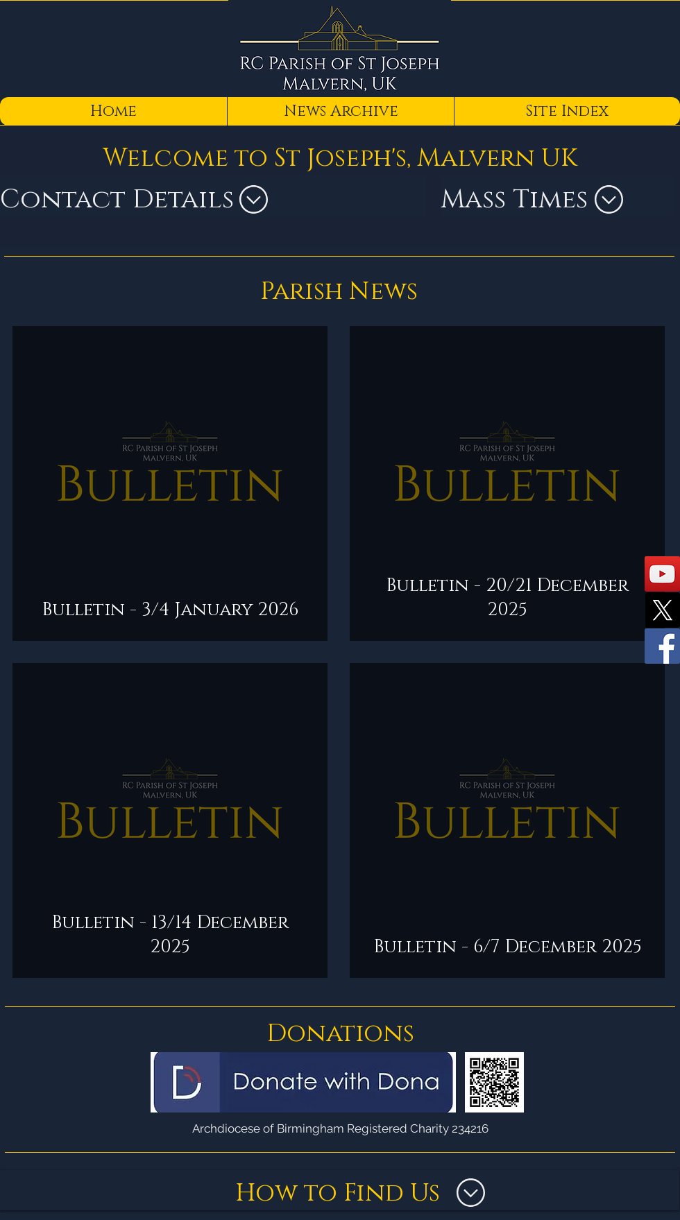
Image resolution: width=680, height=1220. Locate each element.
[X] (662, 610)
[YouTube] (662, 574)
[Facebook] (662, 646)
